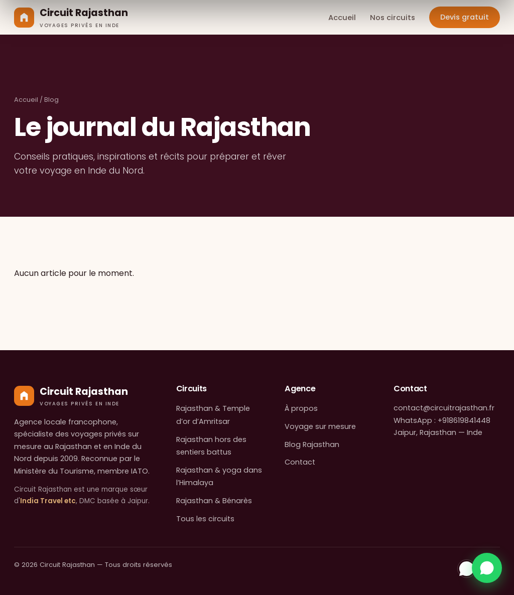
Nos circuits (392, 18)
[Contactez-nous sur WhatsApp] (487, 568)
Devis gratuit (464, 17)
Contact (300, 462)
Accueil (342, 18)
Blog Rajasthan (312, 444)
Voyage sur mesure (320, 426)
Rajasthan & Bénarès (214, 501)
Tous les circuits (205, 519)
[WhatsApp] (466, 568)
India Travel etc (48, 501)
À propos (301, 408)
